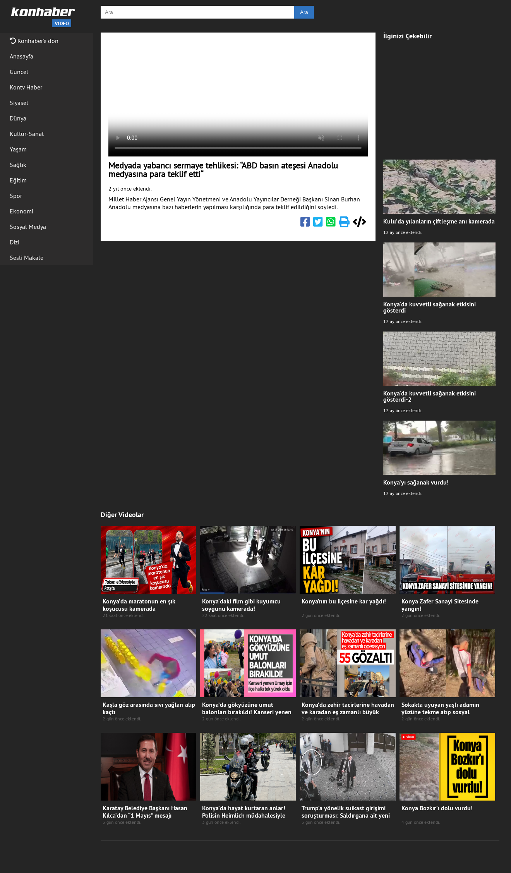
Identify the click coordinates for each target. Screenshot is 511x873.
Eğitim (18, 180)
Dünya (18, 118)
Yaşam (18, 149)
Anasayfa (21, 56)
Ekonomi (21, 211)
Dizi (14, 242)
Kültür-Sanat (27, 133)
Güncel (19, 72)
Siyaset (19, 103)
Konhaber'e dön (34, 41)
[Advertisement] (439, 95)
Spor (16, 195)
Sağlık (18, 164)
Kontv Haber (26, 87)
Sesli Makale (26, 257)
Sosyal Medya (28, 226)
